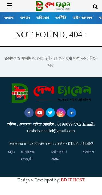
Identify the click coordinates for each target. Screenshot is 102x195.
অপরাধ (25, 18)
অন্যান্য (9, 18)
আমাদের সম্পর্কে (27, 155)
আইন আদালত (82, 18)
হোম (11, 152)
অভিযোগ (42, 18)
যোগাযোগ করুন (59, 155)
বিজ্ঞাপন (88, 152)
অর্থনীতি (60, 18)
